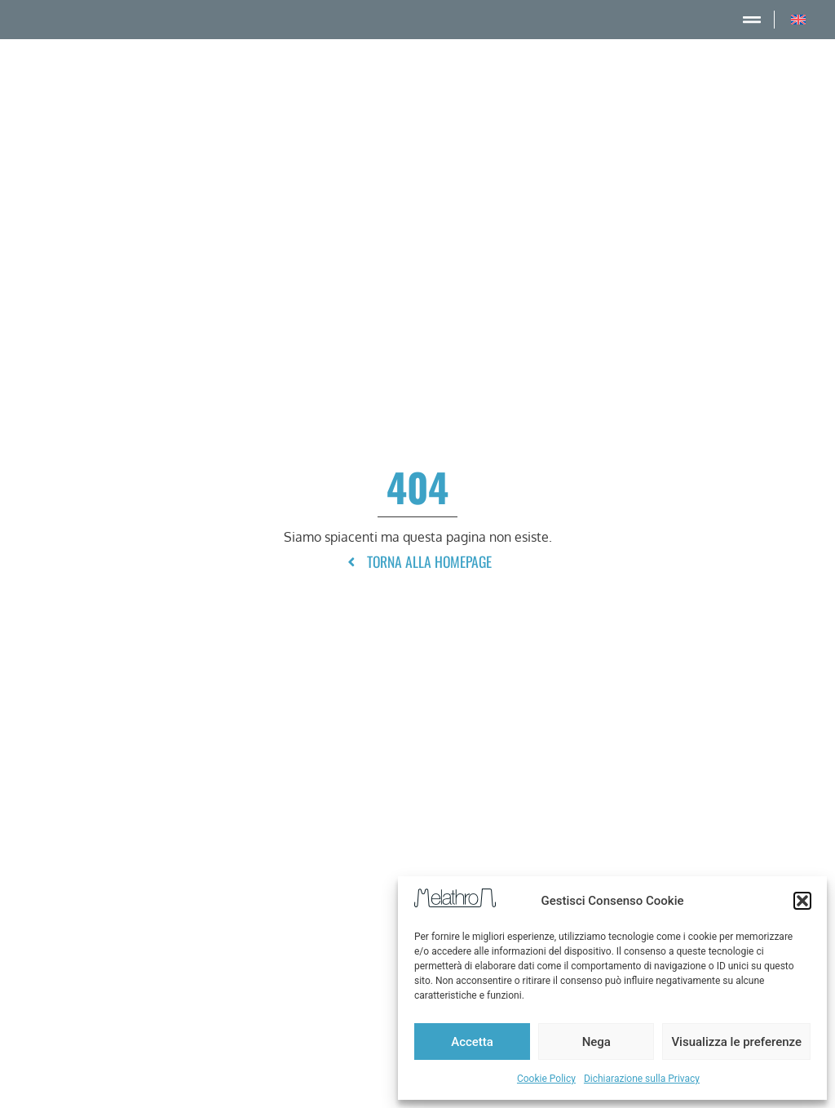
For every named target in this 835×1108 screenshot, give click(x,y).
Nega (596, 1042)
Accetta (472, 1042)
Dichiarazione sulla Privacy (642, 1078)
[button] (802, 901)
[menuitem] (798, 19)
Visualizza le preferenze (736, 1042)
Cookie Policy (546, 1078)
